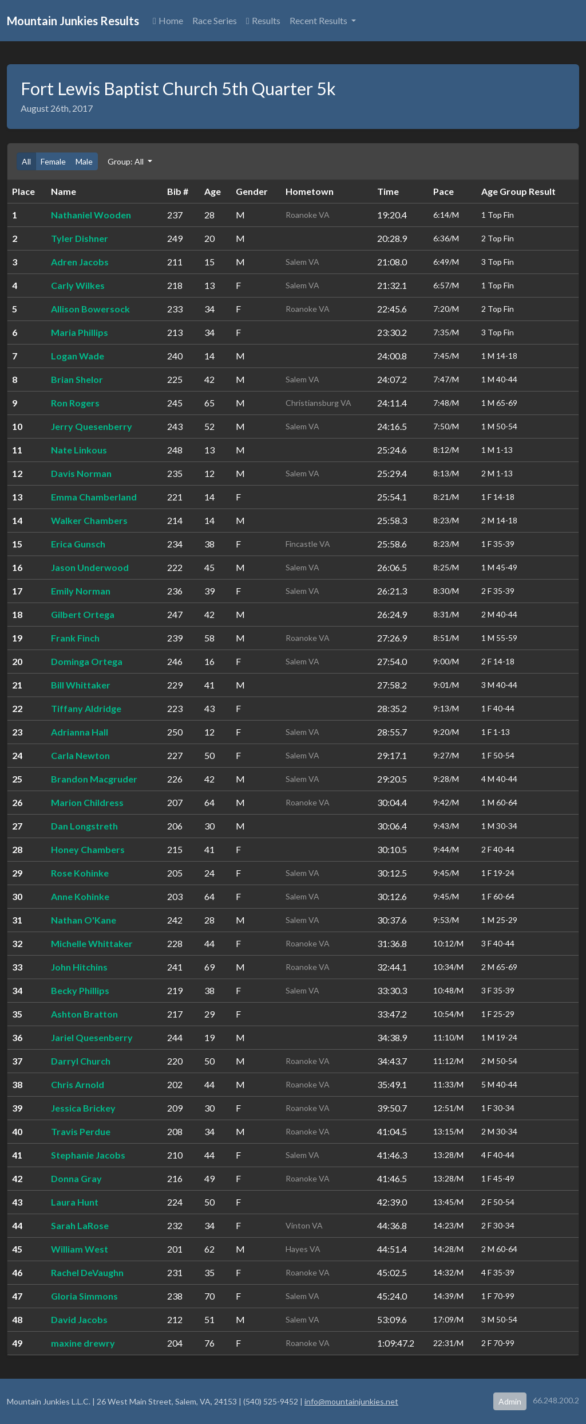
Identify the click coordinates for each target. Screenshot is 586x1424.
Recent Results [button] (319, 20)
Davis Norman (81, 473)
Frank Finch (75, 637)
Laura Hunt (74, 1201)
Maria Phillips (79, 332)
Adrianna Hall (79, 731)
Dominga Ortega (86, 661)
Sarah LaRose (80, 1225)
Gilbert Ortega (82, 614)
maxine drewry (83, 1342)
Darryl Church (80, 1060)
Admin (509, 1401)
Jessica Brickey (83, 1107)
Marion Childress (87, 802)
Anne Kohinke (80, 896)
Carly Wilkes (78, 285)
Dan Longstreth (84, 825)
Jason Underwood (90, 567)
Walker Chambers (89, 520)
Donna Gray (76, 1178)
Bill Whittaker (80, 684)
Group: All (126, 161)
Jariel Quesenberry (92, 1037)
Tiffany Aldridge (86, 708)
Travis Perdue (80, 1131)
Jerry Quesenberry (91, 426)
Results (263, 20)
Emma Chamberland (94, 496)
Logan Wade (77, 355)
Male (84, 161)
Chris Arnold (77, 1084)
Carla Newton (80, 755)
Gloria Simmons (84, 1295)
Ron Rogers (75, 402)
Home (168, 20)
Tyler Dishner (79, 238)
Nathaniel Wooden (91, 214)
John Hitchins (79, 966)
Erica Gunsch (78, 543)
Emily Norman (80, 590)
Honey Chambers (88, 849)
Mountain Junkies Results (73, 21)
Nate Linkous (79, 449)
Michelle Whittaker (92, 943)
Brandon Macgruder (94, 778)
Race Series (214, 20)
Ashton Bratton (84, 1013)
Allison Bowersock (90, 308)
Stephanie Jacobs (88, 1154)
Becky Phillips (80, 990)
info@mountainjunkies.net (351, 1401)
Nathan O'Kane (83, 919)
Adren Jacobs (80, 261)
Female (53, 161)
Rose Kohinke (80, 872)
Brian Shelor (77, 379)
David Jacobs (79, 1319)
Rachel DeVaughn (87, 1272)
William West (79, 1248)
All (26, 161)
